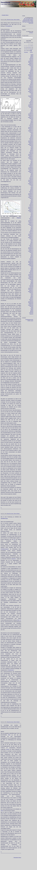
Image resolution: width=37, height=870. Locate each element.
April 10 (31, 256)
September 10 (30, 251)
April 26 (31, 56)
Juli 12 (32, 226)
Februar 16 (31, 178)
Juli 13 (32, 212)
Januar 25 (31, 73)
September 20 (30, 117)
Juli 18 (32, 146)
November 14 (30, 194)
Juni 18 (32, 147)
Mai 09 (32, 269)
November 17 (30, 155)
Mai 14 (32, 201)
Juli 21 (32, 108)
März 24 (31, 84)
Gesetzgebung (9, 26)
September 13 (30, 210)
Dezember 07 (30, 288)
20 (26, 48)
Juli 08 (32, 280)
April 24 (31, 83)
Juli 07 (32, 293)
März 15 (31, 190)
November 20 (30, 115)
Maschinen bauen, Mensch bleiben (13, 19)
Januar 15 (31, 192)
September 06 (30, 305)
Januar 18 (31, 153)
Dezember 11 (30, 234)
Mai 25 (32, 69)
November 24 (30, 75)
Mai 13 (32, 215)
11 (32, 45)
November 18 (30, 142)
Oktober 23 (31, 90)
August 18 (31, 145)
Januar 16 (31, 179)
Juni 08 (32, 281)
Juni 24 (32, 81)
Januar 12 (31, 233)
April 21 (31, 111)
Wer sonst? (26, 18)
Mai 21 (32, 110)
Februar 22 (31, 102)
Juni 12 (32, 227)
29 (28, 50)
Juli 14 (32, 199)
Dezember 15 (30, 180)
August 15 (31, 184)
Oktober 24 (31, 76)
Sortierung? (25, 19)
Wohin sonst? (30, 18)
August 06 (31, 306)
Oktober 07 (31, 290)
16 (29, 47)
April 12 (31, 229)
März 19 (31, 137)
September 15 (30, 183)
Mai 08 (32, 282)
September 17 (30, 157)
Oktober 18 (31, 143)
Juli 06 (32, 307)
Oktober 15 (31, 182)
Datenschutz (31, 23)
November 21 (30, 106)
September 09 (30, 264)
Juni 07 (32, 294)
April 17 (31, 163)
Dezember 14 (30, 193)
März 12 (31, 230)
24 (31, 48)
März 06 (31, 311)
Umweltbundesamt (5, 549)
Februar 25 (31, 72)
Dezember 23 (30, 88)
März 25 (31, 71)
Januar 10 (31, 260)
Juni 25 (32, 67)
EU (14, 539)
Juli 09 (32, 266)
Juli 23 (32, 93)
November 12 (30, 221)
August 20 (31, 118)
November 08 (30, 275)
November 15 (30, 181)
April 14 (31, 202)
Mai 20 (32, 121)
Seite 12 (19, 620)
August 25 (31, 65)
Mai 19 (32, 135)
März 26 (31, 57)
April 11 (31, 243)
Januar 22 (31, 103)
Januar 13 (31, 219)
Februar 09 (31, 272)
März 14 (31, 203)
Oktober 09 (31, 263)
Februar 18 (31, 152)
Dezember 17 (30, 154)
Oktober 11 (31, 236)
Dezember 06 (30, 301)
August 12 (31, 225)
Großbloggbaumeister (29, 319)
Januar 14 (31, 206)
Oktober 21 (31, 107)
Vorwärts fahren (5, 15)
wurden (7, 749)
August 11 (31, 238)
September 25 (30, 64)
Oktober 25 (31, 63)
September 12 (30, 224)
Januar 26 (31, 60)
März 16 (31, 176)
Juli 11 (32, 239)
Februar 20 (31, 125)
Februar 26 (31, 58)
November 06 (30, 302)
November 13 (30, 208)
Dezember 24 (30, 74)
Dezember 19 (30, 127)
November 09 (30, 262)
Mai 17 (32, 162)
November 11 (30, 235)
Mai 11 (32, 242)
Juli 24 (32, 80)
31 (31, 50)
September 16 (30, 171)
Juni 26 (32, 54)
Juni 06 (32, 308)
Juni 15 (32, 187)
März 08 (31, 284)
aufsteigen (31, 32)
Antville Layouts (30, 320)
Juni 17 (32, 161)
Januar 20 (31, 126)
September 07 (30, 291)
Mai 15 (32, 188)
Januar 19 (31, 139)
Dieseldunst (5, 2)
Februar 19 (31, 138)
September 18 (30, 144)
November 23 (30, 89)
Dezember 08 (30, 274)
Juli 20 (32, 119)
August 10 (31, 252)
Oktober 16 (31, 170)
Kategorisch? (24, 20)
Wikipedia (19, 217)
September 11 (30, 237)
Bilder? (29, 19)
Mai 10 (32, 255)
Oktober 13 (31, 209)
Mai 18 (32, 148)
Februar (31, 52)
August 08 (31, 279)
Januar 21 (31, 112)
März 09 (31, 271)
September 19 (30, 130)
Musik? (32, 20)
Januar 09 (31, 273)
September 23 (30, 91)
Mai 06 (32, 309)
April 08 (31, 283)
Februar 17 (31, 165)
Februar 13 (31, 218)
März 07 (31, 298)
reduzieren (13, 558)
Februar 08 (31, 285)
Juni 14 (32, 200)
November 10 (30, 248)
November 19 (30, 128)
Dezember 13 (30, 207)
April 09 (31, 270)
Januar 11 (31, 246)
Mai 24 (32, 82)
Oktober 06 (31, 303)
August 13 (31, 211)
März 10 (31, 257)
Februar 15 (31, 191)
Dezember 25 (30, 61)
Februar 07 (31, 299)
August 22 (31, 97)
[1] (7, 579)
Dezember (26, 52)
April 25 (31, 70)
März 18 (31, 151)
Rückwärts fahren (17, 857)
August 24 (31, 79)
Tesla (2, 810)
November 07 (30, 289)
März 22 (31, 101)
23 (29, 48)
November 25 (30, 62)
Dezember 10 (30, 247)
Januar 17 (31, 166)
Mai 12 (32, 228)
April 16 (31, 175)
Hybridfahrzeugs (4, 518)
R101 (9, 734)
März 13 (31, 217)
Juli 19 (32, 133)
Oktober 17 (31, 156)
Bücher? (28, 20)
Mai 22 (32, 100)
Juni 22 (32, 99)
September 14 (30, 197)
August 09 (31, 265)
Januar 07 (31, 300)
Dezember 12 (30, 220)
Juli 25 (32, 66)
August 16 (31, 172)
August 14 (31, 198)
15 (28, 47)
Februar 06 (31, 312)
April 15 (31, 189)
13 (26, 47)
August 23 (31, 92)
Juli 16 (32, 173)
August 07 (31, 292)
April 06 (31, 310)
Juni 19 (32, 134)
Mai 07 (32, 296)
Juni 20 (32, 120)
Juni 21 (32, 109)
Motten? (31, 19)
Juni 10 (32, 254)
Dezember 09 (30, 261)
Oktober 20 (31, 116)
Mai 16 (32, 174)
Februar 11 (31, 245)
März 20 (31, 124)
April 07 (31, 297)
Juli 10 (32, 253)
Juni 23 (32, 94)
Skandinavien (11, 670)
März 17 (31, 164)
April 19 (31, 136)
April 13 (31, 216)
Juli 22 (32, 98)
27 (26, 50)
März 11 (31, 244)
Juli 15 (32, 185)
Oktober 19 (31, 129)
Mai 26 (32, 55)
